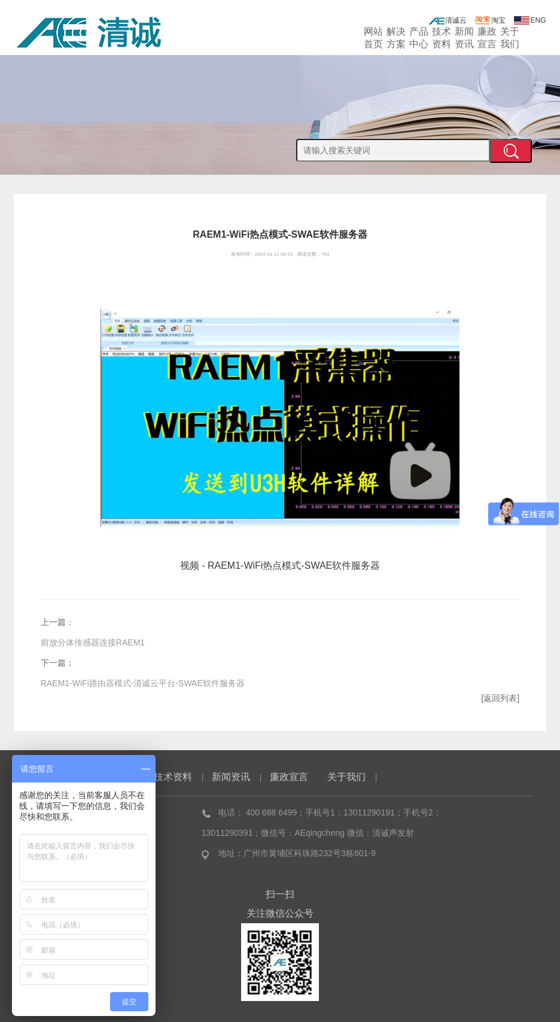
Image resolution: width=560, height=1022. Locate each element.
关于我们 (509, 37)
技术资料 (441, 37)
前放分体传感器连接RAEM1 (93, 642)
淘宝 (490, 20)
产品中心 (418, 37)
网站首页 (373, 37)
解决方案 (396, 37)
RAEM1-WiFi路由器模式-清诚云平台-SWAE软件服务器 (143, 683)
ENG (530, 20)
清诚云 (447, 20)
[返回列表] (500, 698)
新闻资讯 (464, 37)
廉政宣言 (487, 37)
